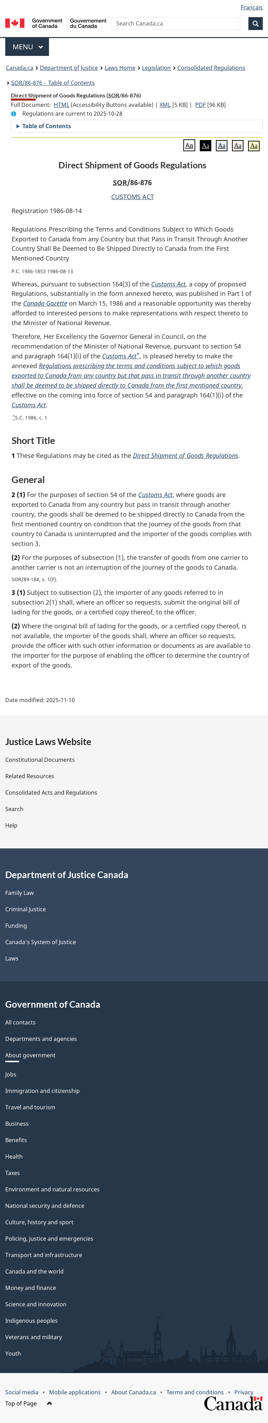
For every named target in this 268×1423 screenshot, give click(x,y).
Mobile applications (75, 1392)
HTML (61, 105)
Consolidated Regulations (211, 68)
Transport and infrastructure (43, 1255)
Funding (16, 925)
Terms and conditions (195, 1392)
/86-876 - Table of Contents (53, 83)
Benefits (16, 1140)
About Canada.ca (133, 1392)
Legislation (156, 68)
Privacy (243, 1392)
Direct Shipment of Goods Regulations (185, 455)
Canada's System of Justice (40, 942)
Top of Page (28, 1403)
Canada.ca (19, 68)
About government (30, 1055)
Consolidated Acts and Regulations (51, 792)
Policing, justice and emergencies (49, 1238)
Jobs (10, 1074)
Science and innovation (35, 1304)
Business (17, 1124)
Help (11, 825)
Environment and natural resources (52, 1189)
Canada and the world (34, 1271)
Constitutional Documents (40, 760)
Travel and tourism (30, 1107)
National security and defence (44, 1206)
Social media (21, 1392)
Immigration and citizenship (42, 1091)
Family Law (19, 893)
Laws (12, 958)
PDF (200, 105)
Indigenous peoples (31, 1321)
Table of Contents (46, 126)
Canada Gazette (45, 303)
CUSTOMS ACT (132, 196)
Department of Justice (69, 68)
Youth (13, 1353)
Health (14, 1156)
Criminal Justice (25, 909)
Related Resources (29, 776)
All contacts (20, 1022)
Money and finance (30, 1288)
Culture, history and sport (39, 1222)
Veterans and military (33, 1337)
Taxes (12, 1173)
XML (165, 105)
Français (252, 7)
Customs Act (168, 284)
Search (14, 809)
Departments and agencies (41, 1039)
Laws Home (120, 68)
